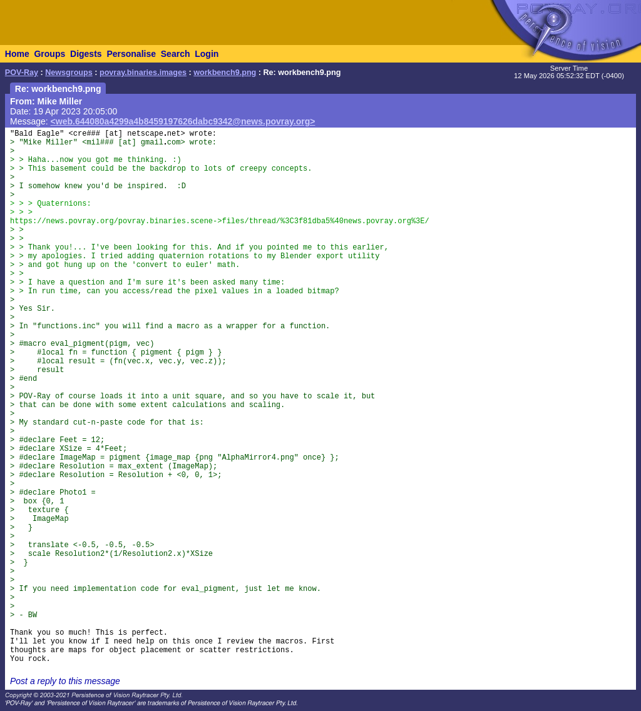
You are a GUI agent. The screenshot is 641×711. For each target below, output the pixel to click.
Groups (49, 54)
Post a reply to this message (65, 681)
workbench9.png (224, 72)
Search (175, 54)
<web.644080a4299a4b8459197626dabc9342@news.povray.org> (183, 121)
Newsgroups (69, 72)
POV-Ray (21, 72)
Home (17, 54)
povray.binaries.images (143, 72)
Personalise (131, 54)
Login (206, 54)
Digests (86, 54)
